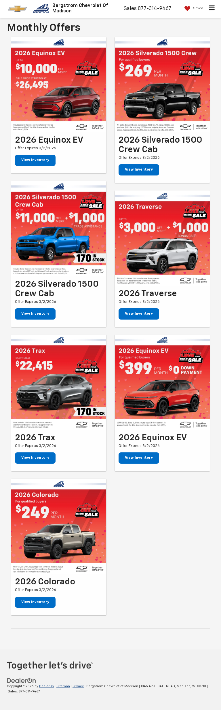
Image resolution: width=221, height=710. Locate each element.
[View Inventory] (58, 84)
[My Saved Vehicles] (192, 8)
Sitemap (63, 686)
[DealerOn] (21, 680)
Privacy (78, 686)
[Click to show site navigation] (212, 9)
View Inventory (35, 160)
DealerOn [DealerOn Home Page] (46, 686)
